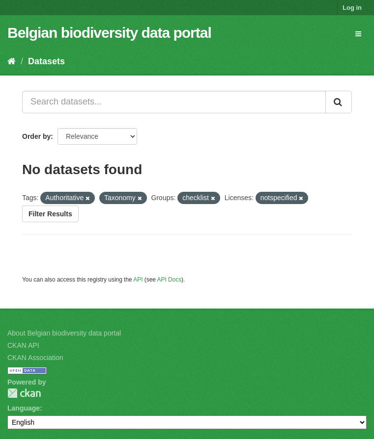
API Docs (169, 279)
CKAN (24, 393)
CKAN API (23, 345)
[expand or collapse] (358, 34)
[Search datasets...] (174, 102)
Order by (36, 136)
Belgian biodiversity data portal (109, 33)
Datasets (46, 61)
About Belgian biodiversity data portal (64, 333)
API (138, 279)
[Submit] (338, 102)
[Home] (11, 61)
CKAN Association (35, 358)
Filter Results (50, 214)
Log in (352, 7)
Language (23, 408)
